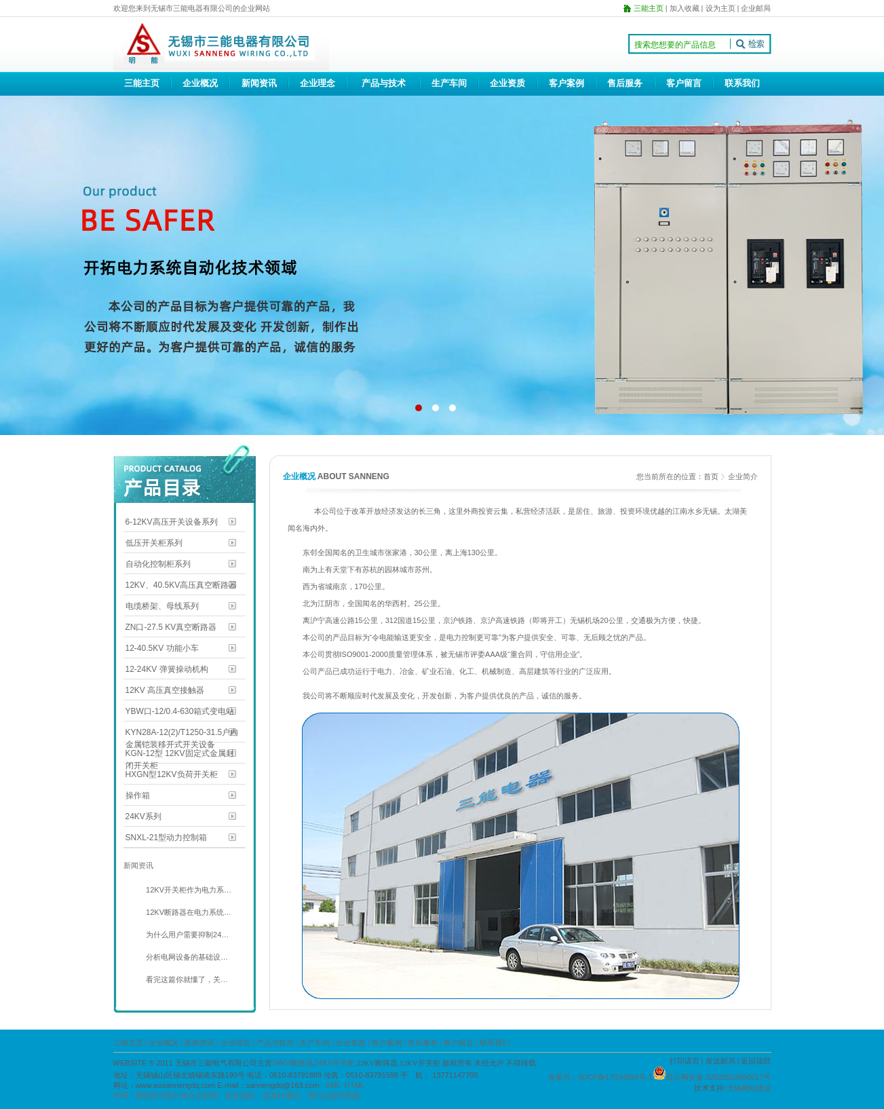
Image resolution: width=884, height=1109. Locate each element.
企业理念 (317, 83)
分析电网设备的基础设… (186, 957)
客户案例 (566, 83)
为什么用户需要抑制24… (186, 935)
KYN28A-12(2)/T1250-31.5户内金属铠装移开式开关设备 (182, 733)
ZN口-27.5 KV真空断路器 (171, 627)
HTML (355, 1085)
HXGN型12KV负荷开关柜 (172, 774)
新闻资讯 (259, 83)
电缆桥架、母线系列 (162, 606)
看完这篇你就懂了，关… (186, 979)
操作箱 (138, 795)
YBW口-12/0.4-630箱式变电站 (180, 711)
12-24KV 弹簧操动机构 (167, 669)
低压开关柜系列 (154, 543)
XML (333, 1085)
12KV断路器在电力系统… (187, 912)
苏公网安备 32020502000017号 (718, 1077)
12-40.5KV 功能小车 (162, 648)
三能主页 (141, 83)
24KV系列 (143, 816)
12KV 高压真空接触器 (165, 690)
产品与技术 (384, 83)
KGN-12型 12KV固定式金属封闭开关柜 (180, 754)
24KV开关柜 (334, 1063)
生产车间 (449, 83)
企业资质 (507, 83)
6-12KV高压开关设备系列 (172, 522)
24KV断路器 (292, 1063)
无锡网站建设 (749, 1088)
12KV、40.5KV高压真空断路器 (181, 585)
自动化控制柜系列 (158, 564)
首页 (711, 476)
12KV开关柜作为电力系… (187, 890)
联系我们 (742, 83)
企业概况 (200, 83)
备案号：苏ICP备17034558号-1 (600, 1077)
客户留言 (684, 83)
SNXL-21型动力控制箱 (167, 837)
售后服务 (624, 83)
